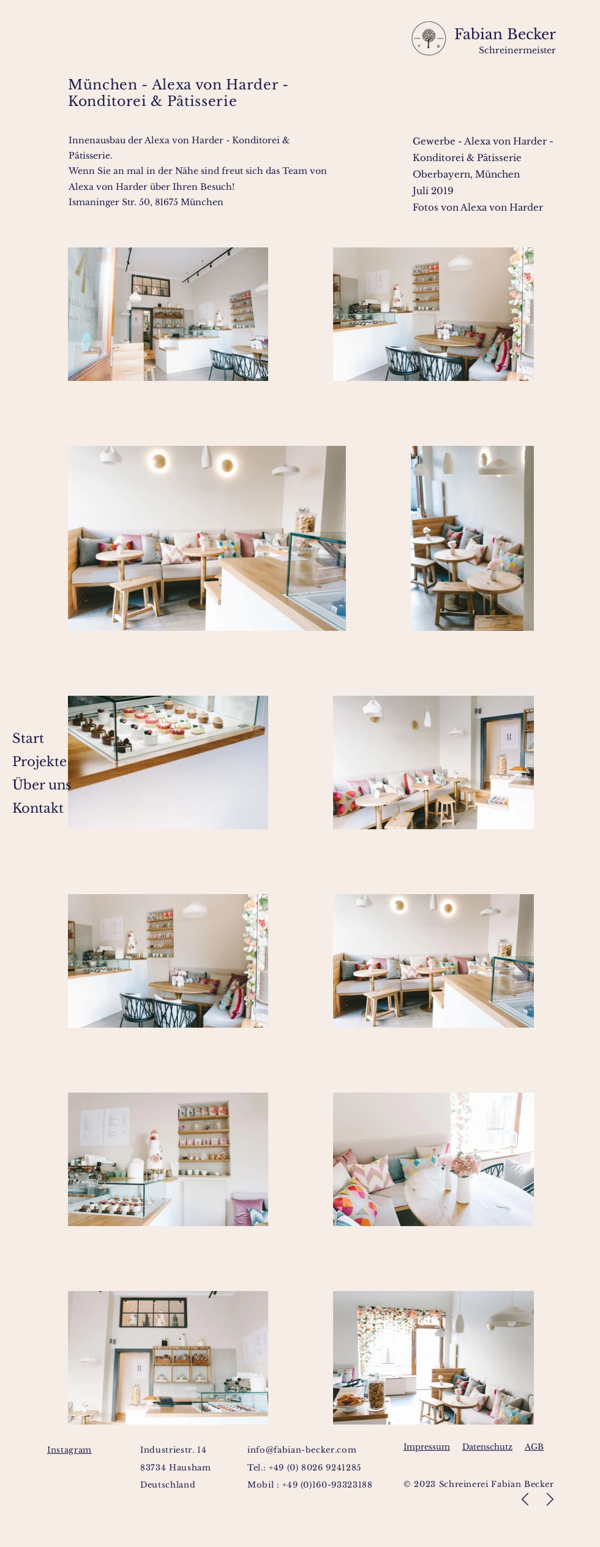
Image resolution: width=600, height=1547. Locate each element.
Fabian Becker (503, 34)
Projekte (39, 762)
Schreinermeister (517, 50)
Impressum (426, 1447)
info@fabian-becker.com (301, 1450)
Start (28, 739)
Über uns (42, 785)
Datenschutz (487, 1447)
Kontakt (38, 808)
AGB (534, 1447)
